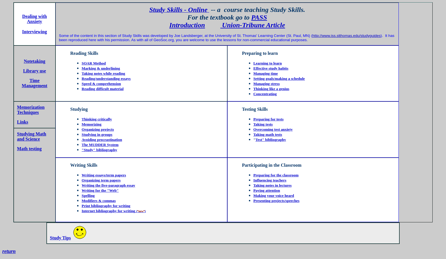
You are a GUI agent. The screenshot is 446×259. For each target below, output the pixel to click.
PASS (259, 17)
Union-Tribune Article (252, 25)
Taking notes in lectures (272, 185)
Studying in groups (97, 134)
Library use (34, 70)
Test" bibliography (270, 139)
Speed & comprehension (101, 84)
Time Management (35, 83)
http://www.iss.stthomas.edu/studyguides (346, 36)
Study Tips (60, 237)
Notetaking (35, 61)
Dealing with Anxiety (34, 19)
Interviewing (34, 31)
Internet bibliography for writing (108, 211)
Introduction (187, 25)
